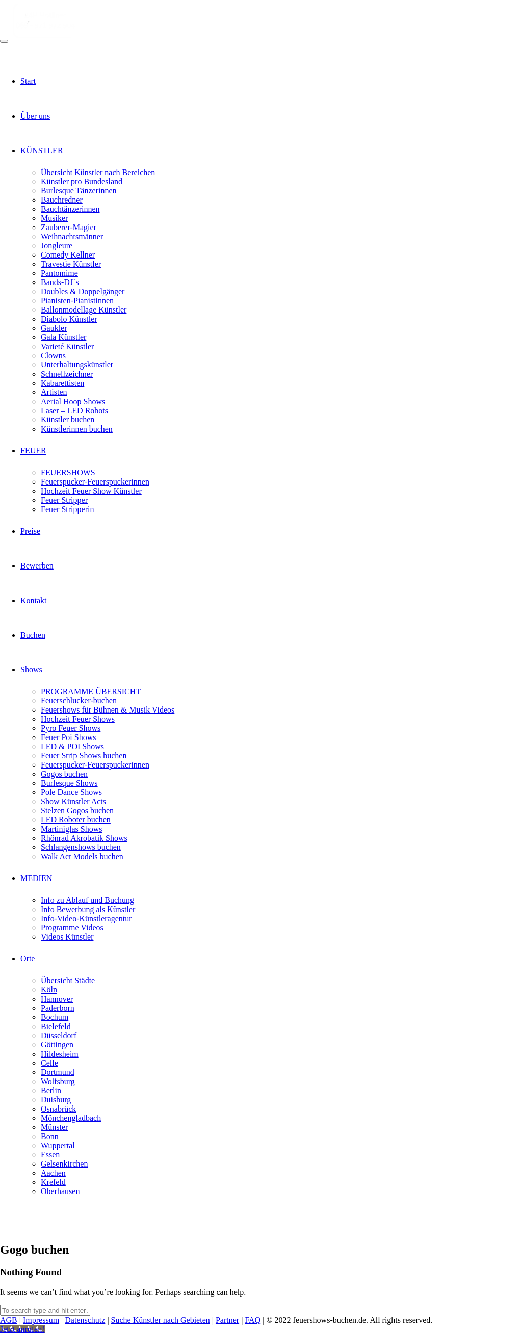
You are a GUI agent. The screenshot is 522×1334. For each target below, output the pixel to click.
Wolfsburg (58, 1081)
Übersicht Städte (68, 980)
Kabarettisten (62, 383)
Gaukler (54, 328)
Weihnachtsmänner (72, 236)
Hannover (57, 999)
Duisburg (56, 1099)
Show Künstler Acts (73, 801)
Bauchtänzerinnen (70, 209)
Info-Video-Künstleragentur (86, 918)
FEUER (33, 450)
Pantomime (59, 273)
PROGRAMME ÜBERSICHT (91, 691)
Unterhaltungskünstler (77, 364)
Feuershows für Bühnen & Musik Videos (107, 709)
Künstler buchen (67, 419)
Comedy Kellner (68, 254)
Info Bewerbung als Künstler (88, 909)
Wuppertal (58, 1145)
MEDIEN (36, 878)
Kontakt (33, 600)
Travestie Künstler (71, 264)
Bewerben (37, 565)
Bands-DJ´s (60, 282)
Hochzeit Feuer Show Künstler (91, 491)
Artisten (54, 392)
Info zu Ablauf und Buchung (87, 900)
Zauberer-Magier (68, 227)
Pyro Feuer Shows (70, 728)
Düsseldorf (58, 1035)
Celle (49, 1063)
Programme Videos (72, 927)
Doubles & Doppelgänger (82, 291)
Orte (27, 958)
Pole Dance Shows (71, 792)
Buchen (32, 635)
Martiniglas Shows (71, 829)
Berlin (51, 1090)
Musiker (54, 218)
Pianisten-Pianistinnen (77, 300)
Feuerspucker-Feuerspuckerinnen (95, 481)
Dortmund (57, 1072)
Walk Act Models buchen (82, 856)
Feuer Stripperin (67, 509)
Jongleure (56, 245)
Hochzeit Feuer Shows (78, 719)
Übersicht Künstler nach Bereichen (98, 172)
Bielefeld (56, 1026)
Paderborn (57, 1008)
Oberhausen (60, 1191)
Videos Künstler (67, 936)
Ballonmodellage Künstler (83, 309)
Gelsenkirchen (64, 1163)
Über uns (35, 115)
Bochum (54, 1017)
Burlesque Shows (69, 783)
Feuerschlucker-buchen (79, 700)
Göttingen (57, 1044)
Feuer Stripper (64, 500)
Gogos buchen (64, 774)
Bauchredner (62, 199)
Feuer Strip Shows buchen (83, 755)
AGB (8, 1320)
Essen (50, 1154)
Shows (31, 669)
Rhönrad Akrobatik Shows (84, 838)
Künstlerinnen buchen (77, 428)
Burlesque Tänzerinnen (79, 190)
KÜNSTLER (41, 150)
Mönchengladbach (71, 1118)
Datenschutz (85, 1320)
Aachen (53, 1173)
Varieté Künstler (67, 346)
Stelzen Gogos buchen (77, 810)
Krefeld (53, 1182)
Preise (30, 531)
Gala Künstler (63, 337)
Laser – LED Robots (74, 410)
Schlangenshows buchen (81, 847)
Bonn (50, 1136)
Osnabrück (58, 1108)
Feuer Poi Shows (68, 737)
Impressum (41, 1320)
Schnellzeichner (67, 374)
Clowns (53, 355)
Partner (227, 1320)
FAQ (252, 1320)
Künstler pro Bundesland (81, 181)
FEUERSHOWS (68, 472)
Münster (54, 1127)
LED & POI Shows (72, 746)
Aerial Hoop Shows (73, 401)
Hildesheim (60, 1053)
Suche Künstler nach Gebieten (160, 1320)
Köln (49, 989)
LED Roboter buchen (76, 819)
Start (28, 81)
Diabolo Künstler (69, 319)
